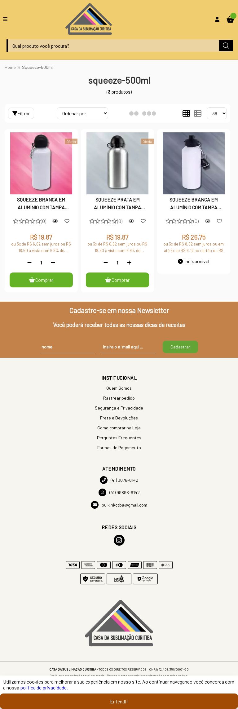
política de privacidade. (44, 687)
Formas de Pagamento (119, 447)
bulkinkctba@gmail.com (119, 505)
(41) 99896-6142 (119, 492)
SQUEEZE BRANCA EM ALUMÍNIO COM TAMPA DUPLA (194, 204)
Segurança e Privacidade (119, 407)
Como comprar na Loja (119, 427)
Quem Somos (119, 388)
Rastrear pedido (119, 398)
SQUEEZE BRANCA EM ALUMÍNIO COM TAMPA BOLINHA (41, 204)
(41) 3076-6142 (119, 480)
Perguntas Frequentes (119, 437)
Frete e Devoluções (119, 417)
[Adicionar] (53, 262)
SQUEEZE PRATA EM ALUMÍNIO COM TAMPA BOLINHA (117, 204)
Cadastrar (180, 346)
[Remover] (29, 262)
